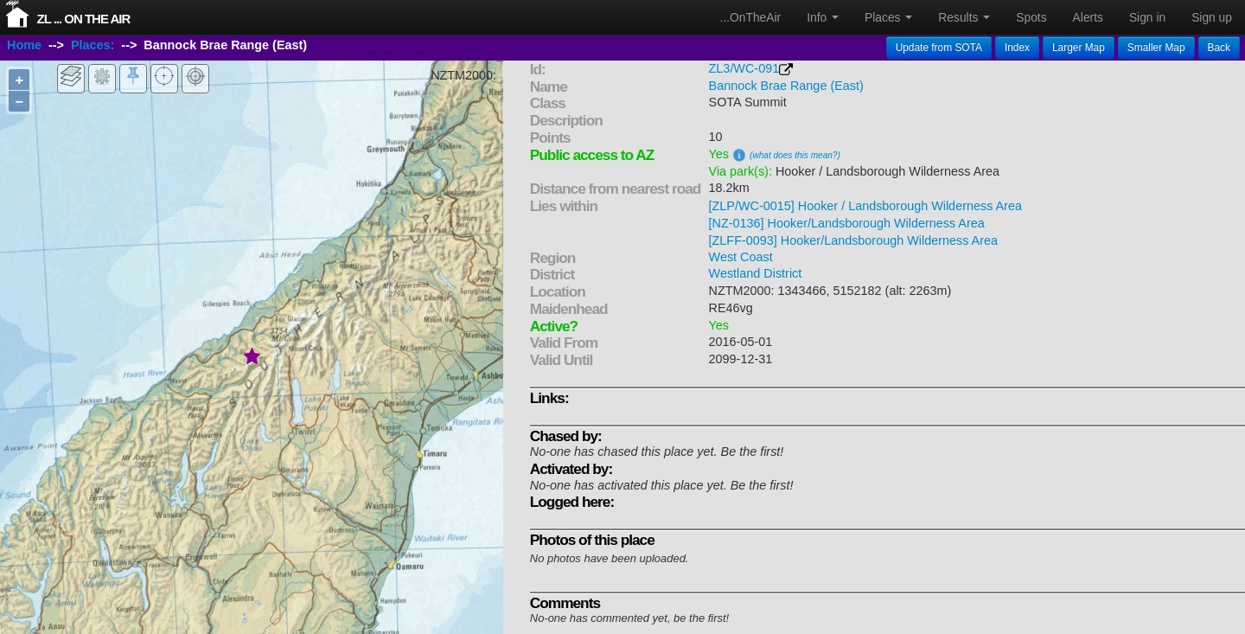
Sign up (1211, 17)
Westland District (755, 273)
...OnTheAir (751, 17)
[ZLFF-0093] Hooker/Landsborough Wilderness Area (853, 240)
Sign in (1147, 17)
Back (1219, 48)
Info (823, 17)
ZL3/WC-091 (744, 68)
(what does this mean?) (795, 155)
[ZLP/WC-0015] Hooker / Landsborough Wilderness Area (865, 206)
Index (1017, 48)
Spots (1031, 17)
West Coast (741, 257)
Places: (92, 46)
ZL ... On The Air (84, 18)
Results (964, 17)
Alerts (1088, 17)
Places (888, 17)
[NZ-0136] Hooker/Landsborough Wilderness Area (847, 223)
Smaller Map (1156, 48)
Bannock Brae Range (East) (786, 86)
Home (24, 46)
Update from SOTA (939, 48)
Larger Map (1078, 48)
